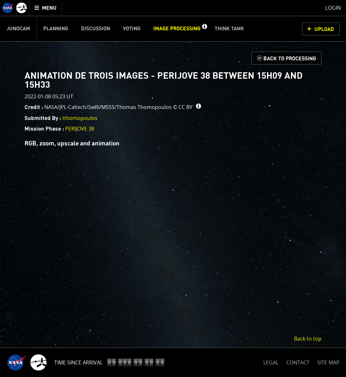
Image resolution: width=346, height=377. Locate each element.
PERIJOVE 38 (79, 128)
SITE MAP (328, 362)
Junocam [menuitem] (18, 28)
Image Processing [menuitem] (176, 28)
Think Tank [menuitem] (229, 28)
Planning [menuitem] (55, 28)
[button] (204, 28)
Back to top (307, 338)
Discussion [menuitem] (95, 28)
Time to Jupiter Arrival (84, 362)
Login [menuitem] (333, 7)
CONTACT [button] (298, 362)
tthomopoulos (79, 118)
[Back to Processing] (286, 58)
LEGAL (271, 361)
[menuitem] (45, 8)
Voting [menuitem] (131, 28)
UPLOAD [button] (324, 29)
